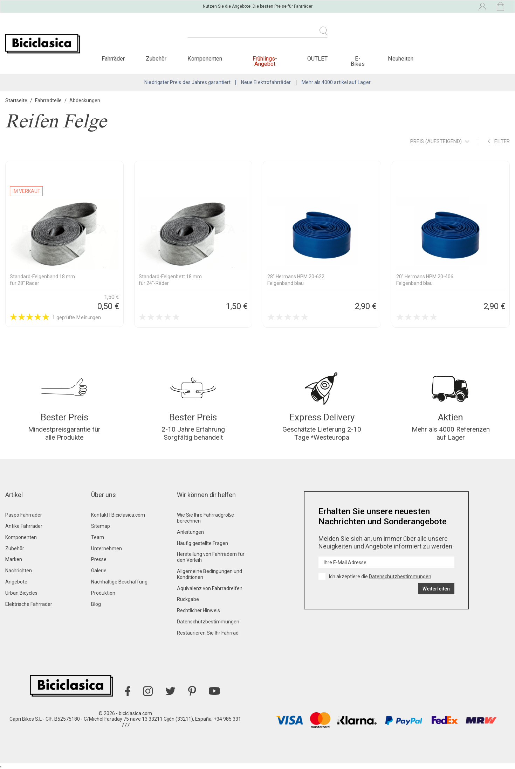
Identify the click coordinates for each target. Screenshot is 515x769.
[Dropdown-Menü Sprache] (421, 6)
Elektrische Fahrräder (28, 604)
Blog (96, 604)
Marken (13, 559)
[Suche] (257, 35)
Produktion (103, 593)
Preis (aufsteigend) (439, 142)
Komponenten (21, 537)
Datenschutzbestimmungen (208, 621)
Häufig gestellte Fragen (202, 543)
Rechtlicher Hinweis (198, 610)
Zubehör (14, 548)
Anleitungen (190, 532)
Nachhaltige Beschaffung (119, 582)
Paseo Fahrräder (23, 515)
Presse (99, 559)
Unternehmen (106, 548)
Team (97, 537)
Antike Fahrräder (23, 526)
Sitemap (100, 526)
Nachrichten (18, 570)
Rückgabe (188, 599)
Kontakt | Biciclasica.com (118, 515)
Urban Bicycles (21, 593)
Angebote (16, 582)
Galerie (99, 570)
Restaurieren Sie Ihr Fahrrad (208, 633)
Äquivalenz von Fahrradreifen (209, 588)
